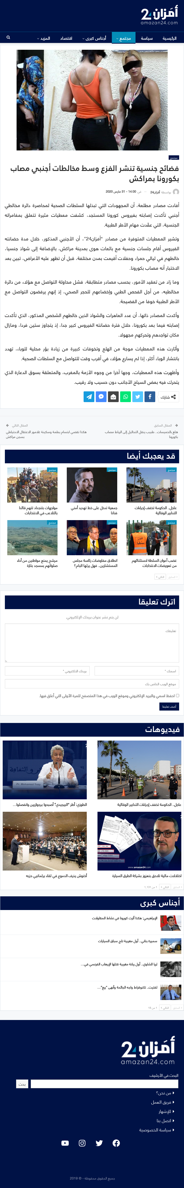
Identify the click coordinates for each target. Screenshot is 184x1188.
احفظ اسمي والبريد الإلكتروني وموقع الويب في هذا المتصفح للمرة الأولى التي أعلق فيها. (107, 695)
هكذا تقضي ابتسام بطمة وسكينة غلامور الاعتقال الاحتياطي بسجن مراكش (46, 433)
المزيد (45, 38)
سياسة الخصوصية (155, 1129)
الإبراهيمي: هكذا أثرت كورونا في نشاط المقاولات (124, 918)
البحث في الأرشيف (164, 1075)
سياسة (147, 38)
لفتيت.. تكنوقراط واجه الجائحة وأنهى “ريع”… (127, 987)
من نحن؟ (163, 1092)
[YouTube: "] (65, 1143)
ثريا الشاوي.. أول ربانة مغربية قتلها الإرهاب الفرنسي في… (119, 964)
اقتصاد (66, 38)
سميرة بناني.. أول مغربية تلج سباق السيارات (127, 941)
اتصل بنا (164, 1120)
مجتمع (125, 38)
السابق (172, 576)
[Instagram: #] (82, 1143)
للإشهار (165, 1111)
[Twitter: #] (99, 1143)
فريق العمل (161, 1102)
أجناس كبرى (96, 38)
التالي (160, 576)
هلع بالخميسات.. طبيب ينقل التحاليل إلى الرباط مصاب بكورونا (141, 433)
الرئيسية (170, 38)
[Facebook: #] (116, 1143)
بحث (22, 1083)
